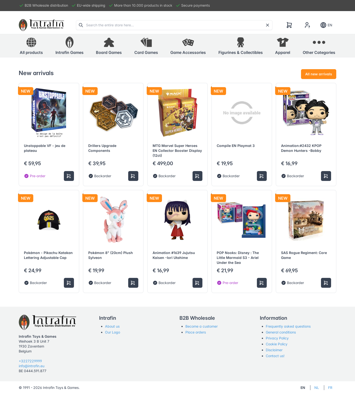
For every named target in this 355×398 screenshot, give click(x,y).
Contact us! (275, 356)
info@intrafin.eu (31, 366)
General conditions (281, 332)
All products (31, 45)
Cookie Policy (276, 344)
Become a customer (201, 326)
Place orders (195, 332)
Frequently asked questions (288, 326)
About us (112, 326)
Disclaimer (274, 350)
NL (316, 387)
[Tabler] (41, 25)
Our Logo (112, 332)
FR (330, 387)
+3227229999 (30, 361)
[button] (70, 45)
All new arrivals (318, 74)
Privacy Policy (277, 338)
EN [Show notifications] (326, 25)
